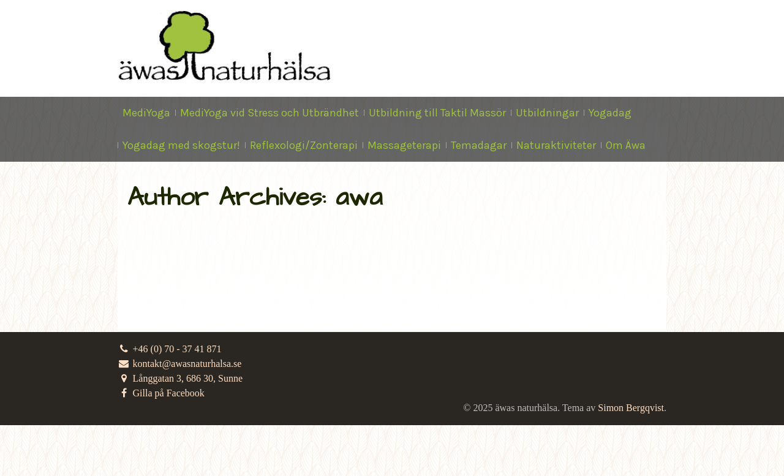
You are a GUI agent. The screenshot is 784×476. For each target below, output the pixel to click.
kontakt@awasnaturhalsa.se (179, 363)
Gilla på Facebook (161, 393)
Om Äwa (626, 145)
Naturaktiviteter (556, 145)
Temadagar (479, 145)
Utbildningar (547, 112)
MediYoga (146, 112)
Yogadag (610, 112)
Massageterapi (404, 145)
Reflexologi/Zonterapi (304, 145)
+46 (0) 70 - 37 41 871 (170, 349)
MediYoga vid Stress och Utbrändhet (269, 112)
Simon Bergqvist (631, 407)
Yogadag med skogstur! (181, 145)
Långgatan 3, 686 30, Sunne (180, 378)
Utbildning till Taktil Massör (437, 112)
